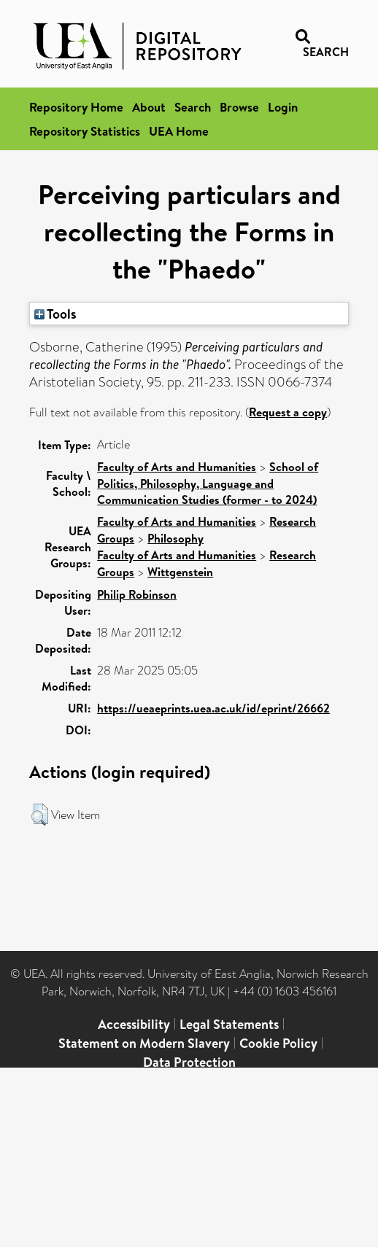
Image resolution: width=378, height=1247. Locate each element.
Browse (239, 106)
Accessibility (134, 1024)
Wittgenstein (180, 572)
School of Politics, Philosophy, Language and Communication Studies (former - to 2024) (207, 483)
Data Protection (189, 1062)
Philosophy (175, 538)
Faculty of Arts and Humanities (176, 467)
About (149, 106)
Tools (55, 313)
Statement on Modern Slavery (144, 1043)
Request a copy (288, 412)
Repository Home (76, 106)
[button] (39, 814)
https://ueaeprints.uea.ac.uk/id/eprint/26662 (213, 708)
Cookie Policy (278, 1043)
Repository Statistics (84, 131)
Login (283, 106)
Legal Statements (229, 1024)
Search (192, 106)
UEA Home (179, 131)
